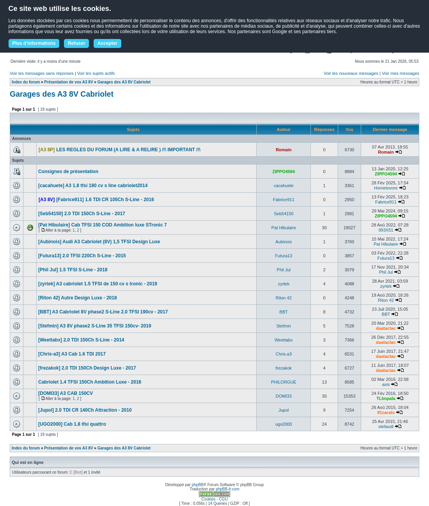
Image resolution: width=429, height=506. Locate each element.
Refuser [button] (76, 43)
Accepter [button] (107, 43)
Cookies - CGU (214, 499)
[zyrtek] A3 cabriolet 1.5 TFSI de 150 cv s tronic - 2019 (97, 284)
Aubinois (283, 241)
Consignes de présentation (68, 171)
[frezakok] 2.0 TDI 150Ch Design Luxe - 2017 (87, 368)
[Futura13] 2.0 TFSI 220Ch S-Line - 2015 (82, 255)
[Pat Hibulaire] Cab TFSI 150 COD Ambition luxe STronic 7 (102, 225)
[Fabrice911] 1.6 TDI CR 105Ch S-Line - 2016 (105, 199)
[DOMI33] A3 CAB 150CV (65, 393)
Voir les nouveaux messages (351, 73)
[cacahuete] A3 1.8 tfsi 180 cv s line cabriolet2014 (92, 185)
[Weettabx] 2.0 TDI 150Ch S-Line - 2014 (81, 340)
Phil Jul (284, 269)
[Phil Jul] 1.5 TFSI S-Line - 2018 (72, 269)
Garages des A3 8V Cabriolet (124, 82)
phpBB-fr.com (227, 489)
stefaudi (386, 426)
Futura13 (283, 255)
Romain (283, 149)
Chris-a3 (284, 354)
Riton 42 (284, 297)
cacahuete (284, 185)
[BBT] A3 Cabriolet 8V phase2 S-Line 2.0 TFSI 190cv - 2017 (103, 312)
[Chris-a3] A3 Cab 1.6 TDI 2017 (72, 354)
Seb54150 (283, 213)
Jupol (283, 410)
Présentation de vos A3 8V (68, 82)
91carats (386, 412)
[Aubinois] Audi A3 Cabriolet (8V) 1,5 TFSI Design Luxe (99, 241)
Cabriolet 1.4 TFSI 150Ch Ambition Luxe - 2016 (89, 382)
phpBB (197, 485)
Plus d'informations (34, 43)
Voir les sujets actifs (96, 73)
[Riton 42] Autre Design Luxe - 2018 (77, 298)
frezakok (284, 368)
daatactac (386, 328)
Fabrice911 (283, 199)
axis (386, 384)
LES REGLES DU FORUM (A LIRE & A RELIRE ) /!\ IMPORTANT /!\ (128, 149)
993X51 (386, 230)
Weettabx (283, 340)
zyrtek (283, 283)
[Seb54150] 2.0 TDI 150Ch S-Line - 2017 (81, 213)
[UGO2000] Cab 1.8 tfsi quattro (72, 424)
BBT (284, 312)
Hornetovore (386, 188)
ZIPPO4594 (284, 171)
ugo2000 (283, 424)
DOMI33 (284, 396)
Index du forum (26, 82)
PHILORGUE (283, 382)
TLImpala (385, 398)
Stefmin (284, 326)
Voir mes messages (400, 73)
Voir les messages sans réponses (42, 73)
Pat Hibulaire (283, 227)
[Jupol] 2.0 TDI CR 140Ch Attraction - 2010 (85, 410)
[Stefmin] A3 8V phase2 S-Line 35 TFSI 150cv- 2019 (94, 326)
